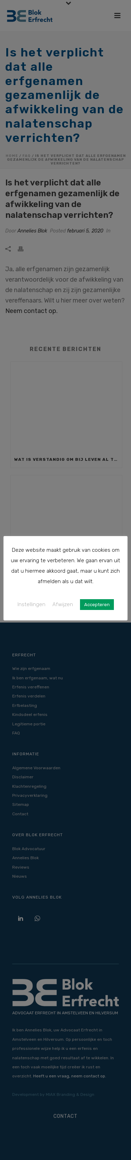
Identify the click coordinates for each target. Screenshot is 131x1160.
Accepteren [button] (97, 604)
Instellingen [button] (31, 604)
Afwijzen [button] (62, 604)
